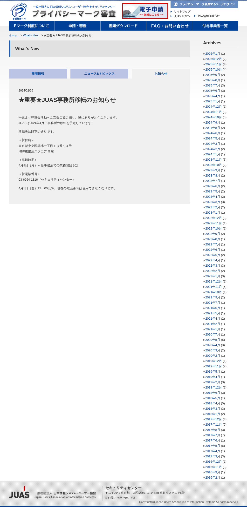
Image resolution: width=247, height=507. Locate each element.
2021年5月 (212, 313)
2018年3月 (212, 408)
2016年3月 (212, 472)
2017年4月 (212, 451)
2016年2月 (212, 477)
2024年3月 (212, 143)
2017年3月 (212, 456)
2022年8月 (212, 239)
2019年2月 (212, 382)
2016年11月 (213, 467)
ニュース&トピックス (99, 73)
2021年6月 (212, 308)
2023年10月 (213, 165)
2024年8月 (212, 128)
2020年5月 (212, 340)
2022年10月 (213, 228)
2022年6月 (212, 249)
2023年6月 (212, 186)
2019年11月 (213, 366)
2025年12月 (213, 59)
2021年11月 (213, 287)
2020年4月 (212, 345)
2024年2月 (212, 149)
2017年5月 (212, 446)
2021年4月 (212, 318)
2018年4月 (212, 403)
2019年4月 (212, 377)
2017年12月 (213, 419)
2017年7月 (212, 435)
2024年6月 (212, 133)
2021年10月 (213, 292)
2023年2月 (212, 207)
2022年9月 (212, 234)
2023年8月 (212, 175)
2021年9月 (212, 297)
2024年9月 (212, 122)
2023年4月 (212, 196)
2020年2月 (212, 355)
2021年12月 (213, 281)
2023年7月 (212, 181)
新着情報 (38, 73)
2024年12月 (213, 106)
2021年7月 (212, 302)
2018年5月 (212, 398)
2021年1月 (212, 329)
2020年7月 (212, 334)
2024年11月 (213, 112)
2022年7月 (212, 244)
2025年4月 (212, 96)
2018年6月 (212, 393)
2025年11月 (213, 64)
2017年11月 (213, 424)
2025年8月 (212, 80)
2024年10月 (213, 117)
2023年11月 (213, 159)
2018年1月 (212, 414)
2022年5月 (212, 255)
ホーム (13, 35)
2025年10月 (213, 69)
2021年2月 (212, 324)
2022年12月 (213, 218)
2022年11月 (213, 223)
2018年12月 (213, 387)
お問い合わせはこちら (122, 497)
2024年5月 (212, 138)
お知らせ (161, 73)
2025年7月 (212, 85)
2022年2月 (212, 271)
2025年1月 (212, 101)
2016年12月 (213, 461)
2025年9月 (212, 75)
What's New (30, 35)
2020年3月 (212, 350)
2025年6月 (212, 90)
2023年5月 (212, 191)
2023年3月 (212, 202)
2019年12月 (213, 361)
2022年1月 (212, 276)
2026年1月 (212, 53)
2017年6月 (212, 440)
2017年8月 (212, 430)
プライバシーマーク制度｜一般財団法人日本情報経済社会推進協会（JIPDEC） (19, 11)
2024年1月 (212, 154)
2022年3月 (212, 265)
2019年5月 (212, 371)
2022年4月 (212, 260)
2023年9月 (212, 170)
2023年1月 (212, 212)
